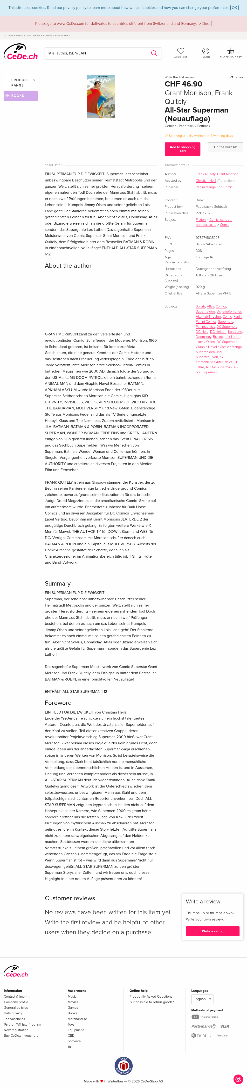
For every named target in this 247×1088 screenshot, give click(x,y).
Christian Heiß (206, 180)
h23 (223, 357)
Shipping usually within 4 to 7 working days (201, 136)
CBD (71, 1036)
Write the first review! (180, 77)
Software (74, 1041)
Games (73, 1008)
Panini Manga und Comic (214, 187)
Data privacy (13, 1013)
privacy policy (74, 7)
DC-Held (202, 332)
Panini (237, 316)
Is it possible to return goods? (152, 1002)
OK (234, 7)
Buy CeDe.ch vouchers (21, 1036)
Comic (224, 225)
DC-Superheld (227, 326)
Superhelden (205, 311)
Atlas (210, 306)
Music (72, 997)
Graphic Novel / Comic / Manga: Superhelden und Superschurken (219, 352)
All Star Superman (219, 367)
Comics (221, 306)
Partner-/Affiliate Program (22, 1024)
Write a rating (212, 931)
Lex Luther (232, 337)
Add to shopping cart (182, 149)
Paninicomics (205, 326)
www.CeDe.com (70, 23)
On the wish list (225, 147)
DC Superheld (227, 342)
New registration (16, 1030)
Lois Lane (235, 332)
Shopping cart (230, 53)
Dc (219, 311)
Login (205, 53)
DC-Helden (218, 332)
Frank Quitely (205, 174)
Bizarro (218, 337)
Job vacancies (14, 1019)
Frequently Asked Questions (151, 997)
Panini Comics (206, 321)
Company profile (16, 1002)
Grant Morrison (228, 174)
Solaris (200, 306)
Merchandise (77, 1019)
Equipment (76, 1030)
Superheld (225, 321)
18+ (70, 1047)
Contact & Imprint (16, 997)
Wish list (180, 53)
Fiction (201, 219)
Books (17, 96)
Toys (71, 1024)
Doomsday (203, 337)
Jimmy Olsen (205, 342)
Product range (20, 82)
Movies (73, 1002)
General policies (16, 1008)
